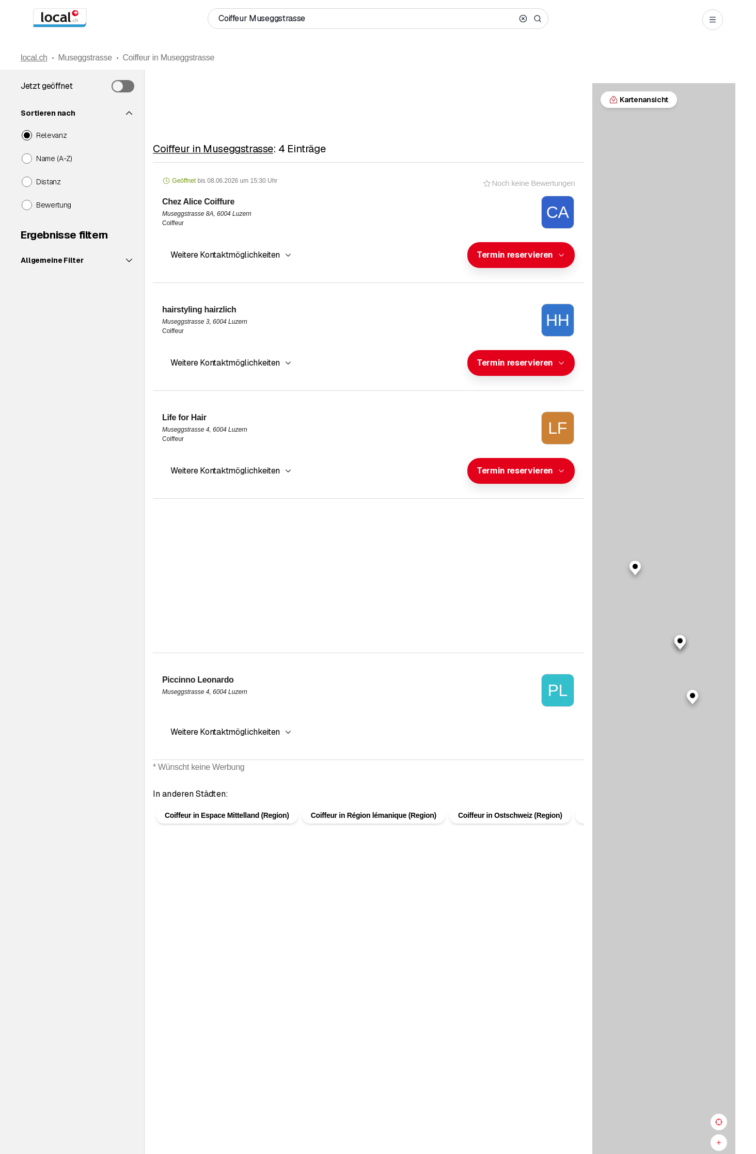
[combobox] (521, 255)
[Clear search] (523, 18)
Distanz (48, 181)
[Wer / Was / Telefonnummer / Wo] (366, 18)
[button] (521, 255)
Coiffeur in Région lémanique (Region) (373, 832)
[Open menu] (712, 19)
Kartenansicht (368, 783)
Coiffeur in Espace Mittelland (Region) (227, 832)
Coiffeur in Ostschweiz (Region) (510, 832)
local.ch (34, 57)
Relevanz (51, 135)
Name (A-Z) (54, 158)
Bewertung (53, 205)
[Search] (537, 18)
